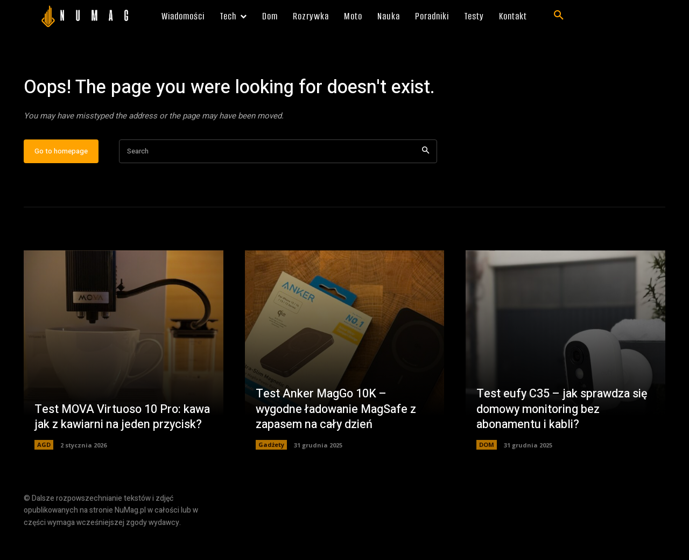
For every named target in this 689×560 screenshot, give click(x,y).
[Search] (425, 182)
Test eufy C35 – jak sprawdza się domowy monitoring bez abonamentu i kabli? (563, 440)
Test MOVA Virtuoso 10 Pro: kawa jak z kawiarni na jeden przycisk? (109, 440)
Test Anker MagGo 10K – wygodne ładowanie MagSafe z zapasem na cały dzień (338, 440)
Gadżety (271, 476)
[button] (559, 16)
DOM (486, 476)
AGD (44, 476)
